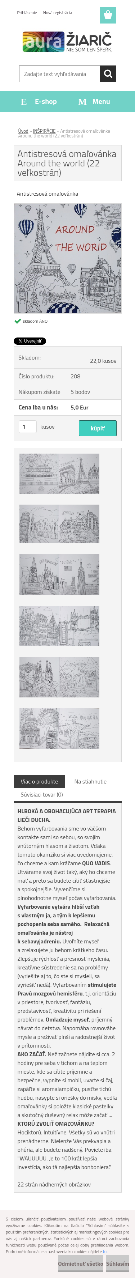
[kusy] (28, 426)
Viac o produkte (39, 781)
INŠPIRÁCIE (44, 131)
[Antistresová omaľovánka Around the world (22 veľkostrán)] (67, 206)
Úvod (23, 131)
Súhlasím (117, 1263)
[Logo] (67, 42)
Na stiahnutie (90, 781)
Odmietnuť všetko (80, 1263)
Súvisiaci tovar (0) (42, 794)
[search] (108, 73)
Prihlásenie (27, 12)
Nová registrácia (57, 12)
